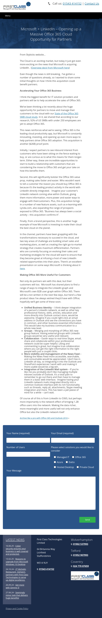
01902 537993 (80, 544)
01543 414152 (72, 3)
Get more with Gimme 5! (15, 586)
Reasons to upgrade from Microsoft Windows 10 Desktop (17, 562)
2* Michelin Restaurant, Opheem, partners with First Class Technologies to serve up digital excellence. (17, 574)
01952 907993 (80, 555)
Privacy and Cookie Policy (17, 608)
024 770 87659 (81, 566)
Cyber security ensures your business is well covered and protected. (17, 550)
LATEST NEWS (15, 540)
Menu (7, 15)
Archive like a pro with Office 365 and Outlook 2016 (44, 418)
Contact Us (92, 3)
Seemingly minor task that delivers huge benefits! (17, 595)
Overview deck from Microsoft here (50, 67)
